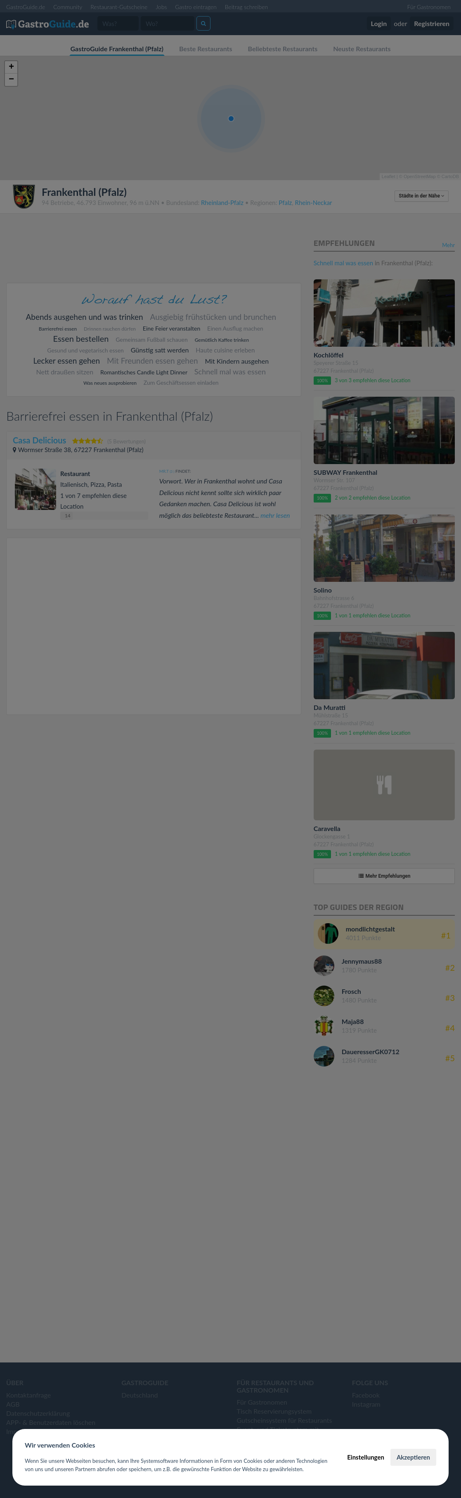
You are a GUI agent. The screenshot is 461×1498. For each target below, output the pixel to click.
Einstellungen (365, 1457)
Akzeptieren (413, 1457)
